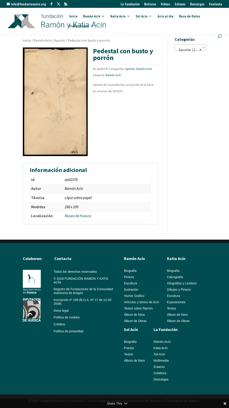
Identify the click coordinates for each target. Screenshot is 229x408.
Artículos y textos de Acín (141, 302)
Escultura (130, 283)
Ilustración (131, 289)
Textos (171, 308)
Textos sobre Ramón (138, 308)
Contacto (215, 4)
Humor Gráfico (134, 296)
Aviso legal (60, 310)
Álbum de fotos (134, 314)
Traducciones (79, 26)
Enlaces (180, 4)
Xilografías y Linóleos (182, 283)
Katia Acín (118, 16)
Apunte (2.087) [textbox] (190, 50)
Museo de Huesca (78, 215)
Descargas (197, 4)
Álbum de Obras (135, 321)
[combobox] (190, 48)
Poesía (129, 348)
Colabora (160, 373)
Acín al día (166, 16)
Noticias (150, 4)
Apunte (59, 40)
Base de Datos (189, 16)
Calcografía (175, 277)
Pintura (129, 277)
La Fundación (130, 4)
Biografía (130, 271)
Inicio (73, 16)
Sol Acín (142, 16)
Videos (165, 4)
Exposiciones (176, 302)
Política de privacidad (68, 331)
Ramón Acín (91, 16)
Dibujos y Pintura (179, 289)
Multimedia (161, 360)
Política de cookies (66, 317)
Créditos (59, 324)
